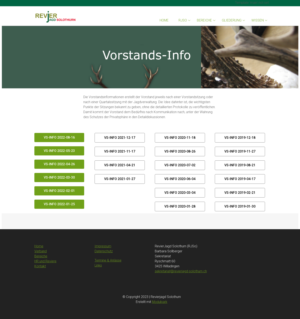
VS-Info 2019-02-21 (239, 193)
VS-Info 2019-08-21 (239, 165)
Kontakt (40, 266)
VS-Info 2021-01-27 (119, 179)
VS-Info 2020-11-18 (179, 138)
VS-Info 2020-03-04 (179, 193)
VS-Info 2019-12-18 (239, 138)
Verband (40, 251)
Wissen (257, 20)
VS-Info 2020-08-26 (179, 151)
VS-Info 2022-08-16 (59, 137)
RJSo (183, 20)
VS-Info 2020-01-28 (179, 206)
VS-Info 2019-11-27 (239, 151)
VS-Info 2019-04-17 (239, 179)
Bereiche (204, 20)
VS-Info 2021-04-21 (119, 165)
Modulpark (159, 302)
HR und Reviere (45, 261)
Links (98, 265)
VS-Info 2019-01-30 (239, 206)
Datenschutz (104, 251)
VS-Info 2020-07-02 (179, 165)
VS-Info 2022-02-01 (59, 191)
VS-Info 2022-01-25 (59, 204)
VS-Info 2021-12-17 (119, 138)
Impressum (103, 246)
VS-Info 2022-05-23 (59, 151)
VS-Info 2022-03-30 (59, 177)
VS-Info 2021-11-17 (119, 151)
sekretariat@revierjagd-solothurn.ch (181, 271)
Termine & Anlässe (108, 260)
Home (164, 20)
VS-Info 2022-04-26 (59, 164)
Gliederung (231, 20)
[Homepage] (55, 16)
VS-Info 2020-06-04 (179, 179)
